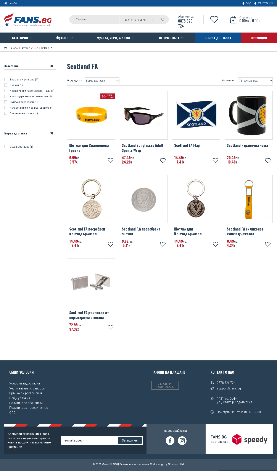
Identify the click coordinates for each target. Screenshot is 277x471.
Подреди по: (75, 81)
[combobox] (139, 20)
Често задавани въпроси (27, 389)
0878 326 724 (226, 383)
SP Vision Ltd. (176, 465)
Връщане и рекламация (25, 394)
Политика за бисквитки (26, 403)
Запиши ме (130, 441)
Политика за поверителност (29, 408)
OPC (12, 413)
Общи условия (19, 399)
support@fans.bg (229, 389)
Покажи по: (229, 81)
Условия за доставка (24, 384)
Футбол (25, 48)
